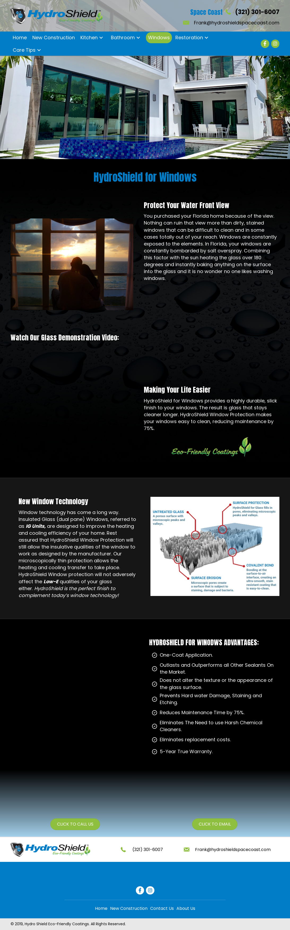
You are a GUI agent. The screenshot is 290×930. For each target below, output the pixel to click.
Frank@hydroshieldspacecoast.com (236, 22)
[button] (101, 37)
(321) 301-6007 (257, 12)
